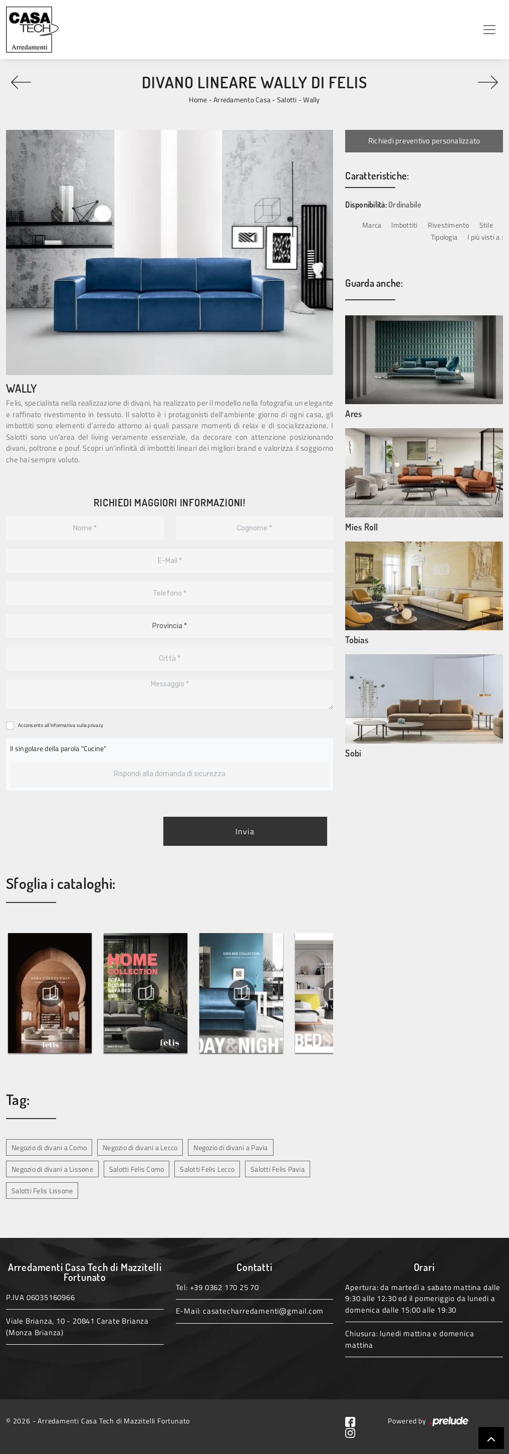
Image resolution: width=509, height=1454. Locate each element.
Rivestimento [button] (448, 225)
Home (198, 99)
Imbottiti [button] (404, 225)
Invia (244, 831)
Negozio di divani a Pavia (230, 1147)
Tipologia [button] (444, 237)
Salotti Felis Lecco (207, 1169)
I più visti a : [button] (485, 237)
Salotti (287, 99)
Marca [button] (371, 225)
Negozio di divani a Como (49, 1147)
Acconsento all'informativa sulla (60, 725)
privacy (95, 725)
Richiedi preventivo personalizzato (424, 140)
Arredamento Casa (242, 99)
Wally (311, 99)
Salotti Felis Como (136, 1169)
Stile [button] (486, 225)
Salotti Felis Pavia (277, 1169)
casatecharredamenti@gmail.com (263, 1311)
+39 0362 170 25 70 (224, 1287)
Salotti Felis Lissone (42, 1190)
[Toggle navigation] (489, 29)
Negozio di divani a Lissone (52, 1169)
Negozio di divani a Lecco (140, 1147)
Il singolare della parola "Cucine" (58, 748)
